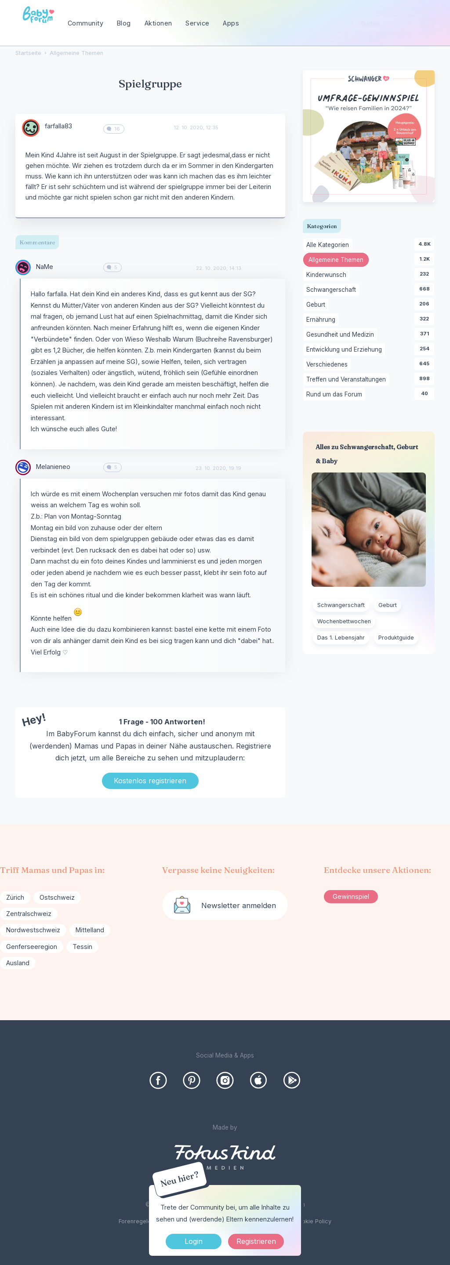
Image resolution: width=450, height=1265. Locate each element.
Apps (231, 23)
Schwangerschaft (332, 290)
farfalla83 (58, 126)
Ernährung (322, 320)
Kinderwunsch (327, 275)
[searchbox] (394, 23)
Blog (124, 23)
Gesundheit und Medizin (341, 335)
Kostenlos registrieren (150, 780)
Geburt (317, 305)
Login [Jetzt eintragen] (194, 1241)
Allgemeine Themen (338, 260)
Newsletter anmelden (238, 905)
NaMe (44, 266)
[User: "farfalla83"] (31, 128)
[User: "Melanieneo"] (23, 467)
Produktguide (396, 637)
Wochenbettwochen (344, 621)
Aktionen (158, 23)
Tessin (82, 946)
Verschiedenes (328, 365)
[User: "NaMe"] (23, 267)
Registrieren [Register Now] (256, 1241)
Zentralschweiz (28, 913)
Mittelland (90, 930)
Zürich (15, 897)
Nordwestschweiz (33, 930)
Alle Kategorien (329, 245)
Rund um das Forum (335, 394)
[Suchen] (428, 23)
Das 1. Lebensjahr (341, 637)
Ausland (17, 963)
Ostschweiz (57, 897)
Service (197, 23)
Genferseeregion (31, 946)
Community (86, 23)
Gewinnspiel (351, 896)
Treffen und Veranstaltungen (347, 379)
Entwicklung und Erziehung (345, 350)
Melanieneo (53, 466)
